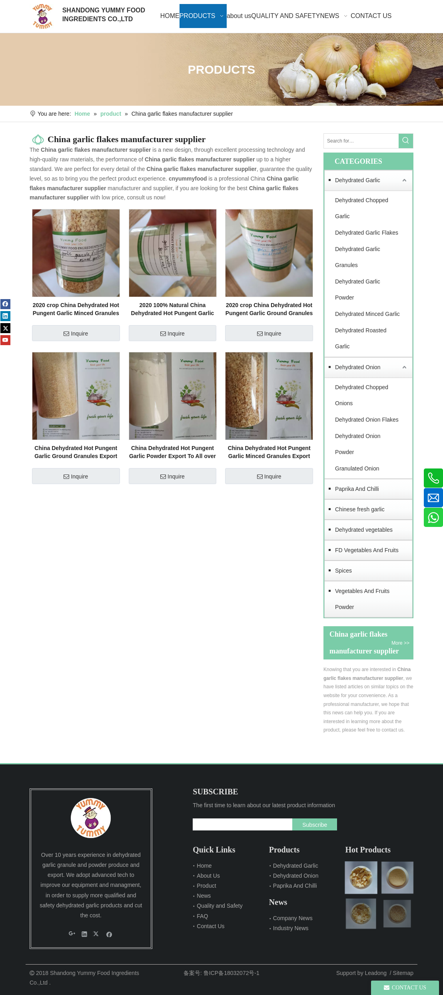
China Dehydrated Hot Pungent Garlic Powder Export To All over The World (172, 452)
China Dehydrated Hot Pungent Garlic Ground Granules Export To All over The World (75, 452)
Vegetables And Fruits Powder (362, 599)
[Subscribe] (314, 824)
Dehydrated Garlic (357, 180)
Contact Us (210, 926)
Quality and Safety (219, 906)
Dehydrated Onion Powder (358, 444)
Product (206, 885)
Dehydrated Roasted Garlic (360, 338)
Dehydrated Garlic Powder (357, 289)
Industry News (291, 928)
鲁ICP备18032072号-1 (231, 973)
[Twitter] (5, 328)
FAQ (202, 916)
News (204, 895)
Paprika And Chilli (357, 489)
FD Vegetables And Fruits (367, 550)
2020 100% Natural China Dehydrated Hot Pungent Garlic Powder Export (172, 309)
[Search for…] (361, 141)
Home (204, 865)
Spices (343, 570)
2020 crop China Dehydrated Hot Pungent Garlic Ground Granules (269, 309)
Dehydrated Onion (358, 367)
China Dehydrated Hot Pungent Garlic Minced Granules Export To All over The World (269, 452)
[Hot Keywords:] (406, 141)
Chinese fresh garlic (360, 509)
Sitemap (403, 973)
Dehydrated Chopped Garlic (361, 208)
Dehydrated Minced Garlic (367, 314)
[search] (240, 824)
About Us (208, 875)
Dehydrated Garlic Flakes (366, 232)
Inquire (76, 333)
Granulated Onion (357, 468)
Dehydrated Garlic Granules (357, 257)
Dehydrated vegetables (364, 530)
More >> (400, 643)
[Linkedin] (5, 316)
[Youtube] (5, 340)
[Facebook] (5, 304)
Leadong (376, 973)
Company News (293, 918)
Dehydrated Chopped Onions (361, 395)
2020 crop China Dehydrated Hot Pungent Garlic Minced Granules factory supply (76, 309)
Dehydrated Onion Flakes (367, 419)
